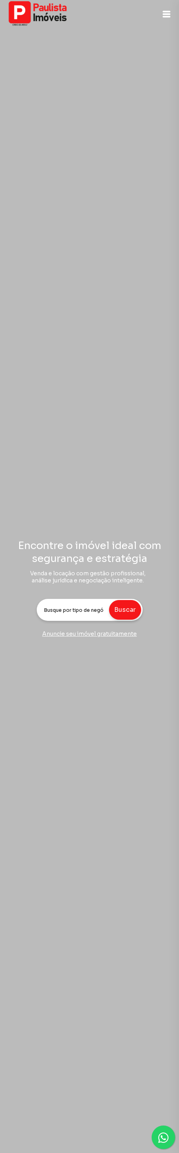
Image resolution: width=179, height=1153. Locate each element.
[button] (166, 14)
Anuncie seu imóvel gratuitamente (89, 633)
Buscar (125, 610)
